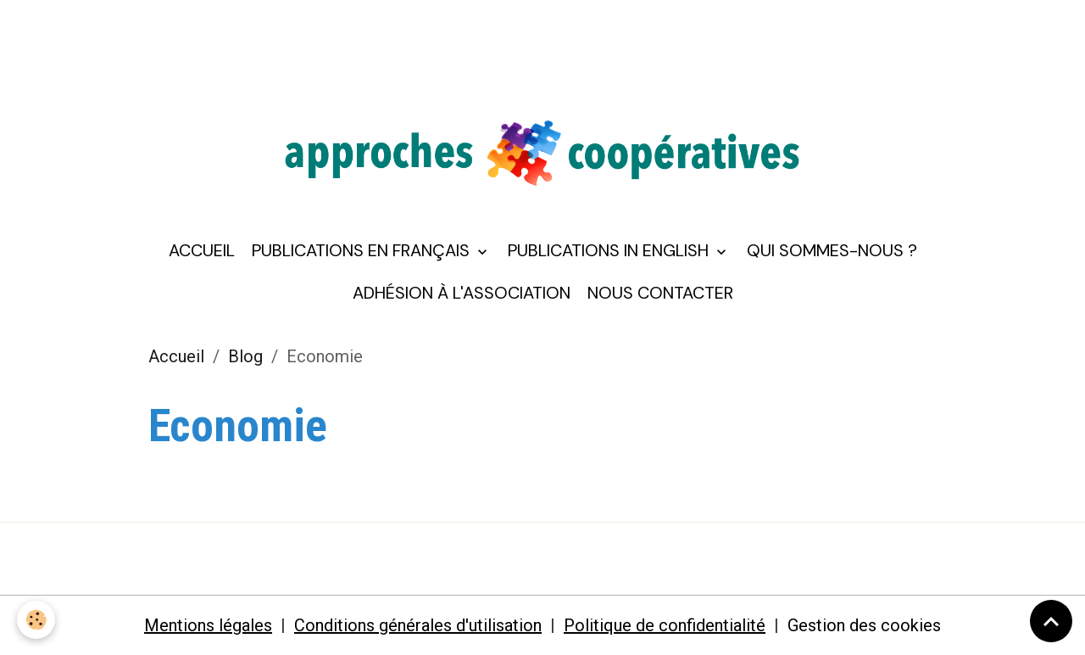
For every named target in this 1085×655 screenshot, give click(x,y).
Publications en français (363, 250)
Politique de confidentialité (664, 625)
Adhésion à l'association (461, 293)
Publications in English (610, 250)
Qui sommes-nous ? (832, 250)
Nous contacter (660, 293)
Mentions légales (208, 625)
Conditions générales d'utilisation (418, 625)
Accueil (202, 250)
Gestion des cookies (864, 625)
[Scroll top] (1051, 621)
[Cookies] (36, 620)
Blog (245, 356)
